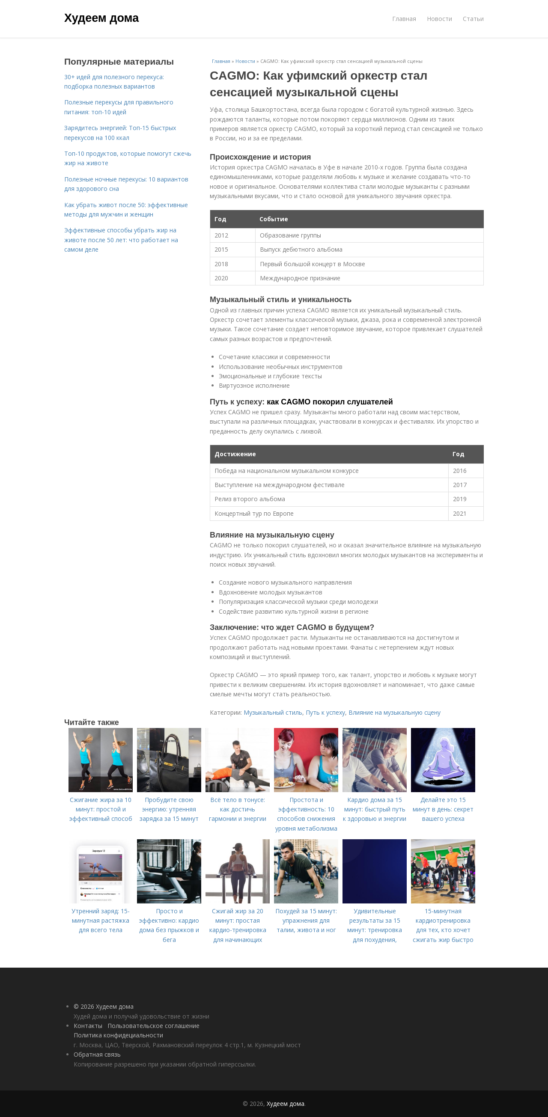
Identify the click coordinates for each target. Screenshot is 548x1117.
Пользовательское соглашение (153, 1026)
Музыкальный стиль (273, 712)
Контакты (88, 1026)
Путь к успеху (325, 712)
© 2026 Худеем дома (104, 1006)
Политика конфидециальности (118, 1035)
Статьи (473, 19)
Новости (439, 19)
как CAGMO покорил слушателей (330, 402)
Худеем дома (101, 18)
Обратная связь (97, 1054)
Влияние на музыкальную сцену (394, 712)
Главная (404, 19)
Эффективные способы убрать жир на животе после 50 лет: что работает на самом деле (121, 239)
